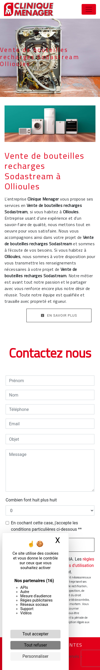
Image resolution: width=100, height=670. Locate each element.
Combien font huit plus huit (31, 499)
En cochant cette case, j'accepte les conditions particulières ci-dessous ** (46, 526)
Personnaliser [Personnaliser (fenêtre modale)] (35, 656)
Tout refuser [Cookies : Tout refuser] (35, 645)
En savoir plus (59, 315)
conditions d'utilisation (72, 565)
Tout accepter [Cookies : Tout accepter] (35, 633)
